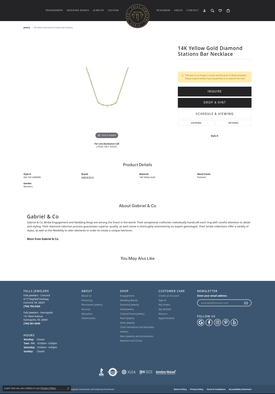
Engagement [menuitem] (127, 296)
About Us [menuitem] (86, 296)
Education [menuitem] (87, 313)
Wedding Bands (78, 10)
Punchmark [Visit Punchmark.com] (109, 389)
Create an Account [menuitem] (169, 296)
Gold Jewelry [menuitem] (127, 309)
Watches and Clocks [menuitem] (131, 340)
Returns (234, 123)
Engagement (54, 10)
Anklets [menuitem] (124, 331)
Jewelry (98, 10)
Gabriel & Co (87, 177)
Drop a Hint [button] (215, 102)
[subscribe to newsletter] (246, 303)
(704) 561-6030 (106, 147)
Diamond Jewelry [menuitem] (129, 304)
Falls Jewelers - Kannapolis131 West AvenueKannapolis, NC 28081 (38, 318)
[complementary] (267, 386)
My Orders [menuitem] (164, 304)
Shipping (196, 123)
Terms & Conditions (216, 389)
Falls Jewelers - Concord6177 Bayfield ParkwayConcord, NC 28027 (37, 301)
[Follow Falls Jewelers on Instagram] (217, 322)
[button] (51, 291)
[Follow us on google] (200, 322)
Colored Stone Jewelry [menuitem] (132, 313)
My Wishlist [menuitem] (165, 309)
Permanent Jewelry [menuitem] (92, 304)
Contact (193, 10)
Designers (163, 10)
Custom (113, 10)
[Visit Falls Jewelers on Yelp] (234, 322)
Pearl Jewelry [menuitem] (127, 318)
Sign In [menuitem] (162, 300)
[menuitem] (101, 372)
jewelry (27, 27)
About (178, 10)
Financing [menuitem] (86, 300)
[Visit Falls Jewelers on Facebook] (209, 322)
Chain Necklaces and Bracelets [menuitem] (137, 327)
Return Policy (180, 389)
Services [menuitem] (85, 309)
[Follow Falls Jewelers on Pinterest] (225, 322)
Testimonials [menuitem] (88, 318)
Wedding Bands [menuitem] (129, 300)
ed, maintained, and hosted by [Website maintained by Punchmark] (89, 389)
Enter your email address (212, 296)
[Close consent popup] (68, 388)
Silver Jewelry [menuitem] (127, 322)
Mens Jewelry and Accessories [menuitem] (136, 336)
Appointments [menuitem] (167, 318)
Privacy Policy (196, 389)
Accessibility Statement (240, 389)
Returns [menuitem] (163, 313)
